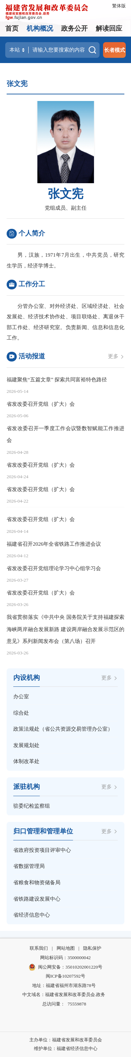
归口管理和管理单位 (43, 831)
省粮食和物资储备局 (36, 882)
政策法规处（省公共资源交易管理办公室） (63, 729)
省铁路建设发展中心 (36, 899)
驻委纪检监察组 (31, 806)
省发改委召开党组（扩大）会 (41, 404)
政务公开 (74, 28)
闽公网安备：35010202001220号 (66, 967)
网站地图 (66, 948)
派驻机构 (26, 786)
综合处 (21, 713)
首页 (12, 28)
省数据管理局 (29, 866)
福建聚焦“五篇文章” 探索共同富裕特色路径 (57, 379)
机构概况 (40, 28)
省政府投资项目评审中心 (42, 850)
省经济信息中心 (31, 915)
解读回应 (109, 28)
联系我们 (39, 948)
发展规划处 (26, 745)
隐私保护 (92, 948)
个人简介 (26, 234)
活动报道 (26, 357)
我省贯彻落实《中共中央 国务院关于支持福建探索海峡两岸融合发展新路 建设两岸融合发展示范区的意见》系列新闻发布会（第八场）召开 (65, 629)
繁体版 (119, 5)
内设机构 (26, 677)
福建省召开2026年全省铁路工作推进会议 (54, 544)
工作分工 (26, 285)
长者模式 (114, 50)
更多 (116, 356)
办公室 (21, 696)
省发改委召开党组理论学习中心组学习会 (54, 568)
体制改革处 (26, 761)
